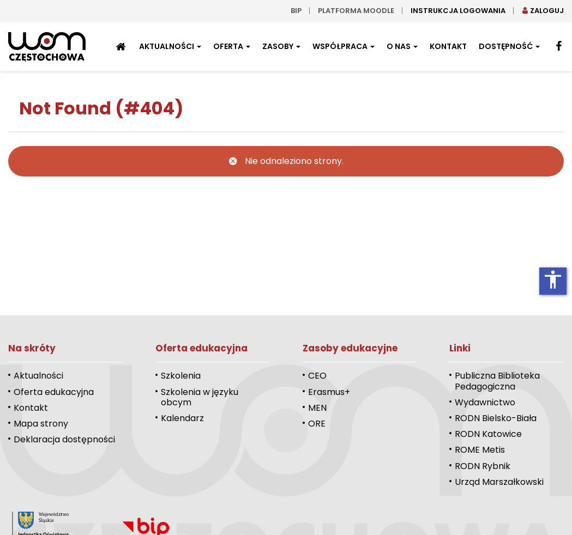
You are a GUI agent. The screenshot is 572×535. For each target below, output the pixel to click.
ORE (317, 423)
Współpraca (343, 46)
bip (296, 10)
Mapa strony (41, 423)
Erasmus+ (329, 392)
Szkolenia (181, 375)
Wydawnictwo (485, 402)
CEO (317, 375)
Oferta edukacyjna (54, 392)
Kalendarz (182, 418)
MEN (317, 408)
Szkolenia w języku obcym (199, 397)
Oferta (231, 46)
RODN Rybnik (482, 466)
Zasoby (281, 46)
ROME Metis (480, 450)
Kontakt (448, 46)
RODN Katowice (488, 434)
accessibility (553, 279)
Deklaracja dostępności (64, 439)
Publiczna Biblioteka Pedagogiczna (497, 380)
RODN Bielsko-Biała (496, 418)
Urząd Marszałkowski (499, 482)
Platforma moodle (356, 10)
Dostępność (509, 46)
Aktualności (170, 46)
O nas (402, 46)
